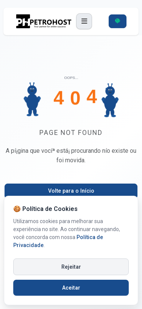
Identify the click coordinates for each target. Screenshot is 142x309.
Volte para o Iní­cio (71, 191)
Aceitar (71, 288)
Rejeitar (71, 267)
